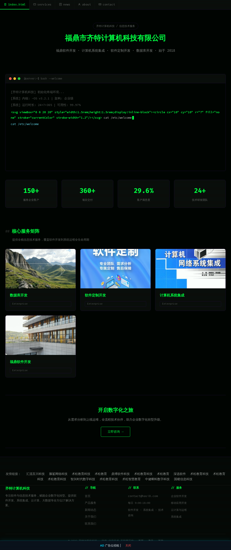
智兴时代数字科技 (83, 479)
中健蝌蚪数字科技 (157, 479)
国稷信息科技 (183, 479)
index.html (15, 4)
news (66, 4)
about (86, 4)
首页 (88, 496)
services (43, 4)
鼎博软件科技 (120, 474)
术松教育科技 (81, 474)
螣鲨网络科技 (58, 474)
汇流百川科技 (35, 474)
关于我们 (90, 517)
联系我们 (90, 524)
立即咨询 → (115, 432)
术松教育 (101, 474)
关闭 (128, 545)
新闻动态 (90, 510)
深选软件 (180, 474)
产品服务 (90, 503)
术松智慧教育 (131, 479)
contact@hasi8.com (143, 496)
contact (109, 4)
